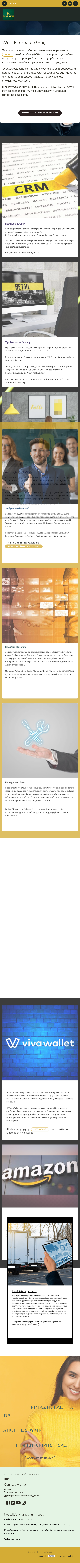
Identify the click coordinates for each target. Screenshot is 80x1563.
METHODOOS (40, 1323)
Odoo (8, 55)
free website (69, 1556)
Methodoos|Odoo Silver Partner (48, 86)
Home (7, 1478)
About (40, 1515)
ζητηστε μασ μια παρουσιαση (40, 112)
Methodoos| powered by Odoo (23, 248)
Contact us (9, 1489)
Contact (9, 3)
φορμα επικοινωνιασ (40, 1458)
